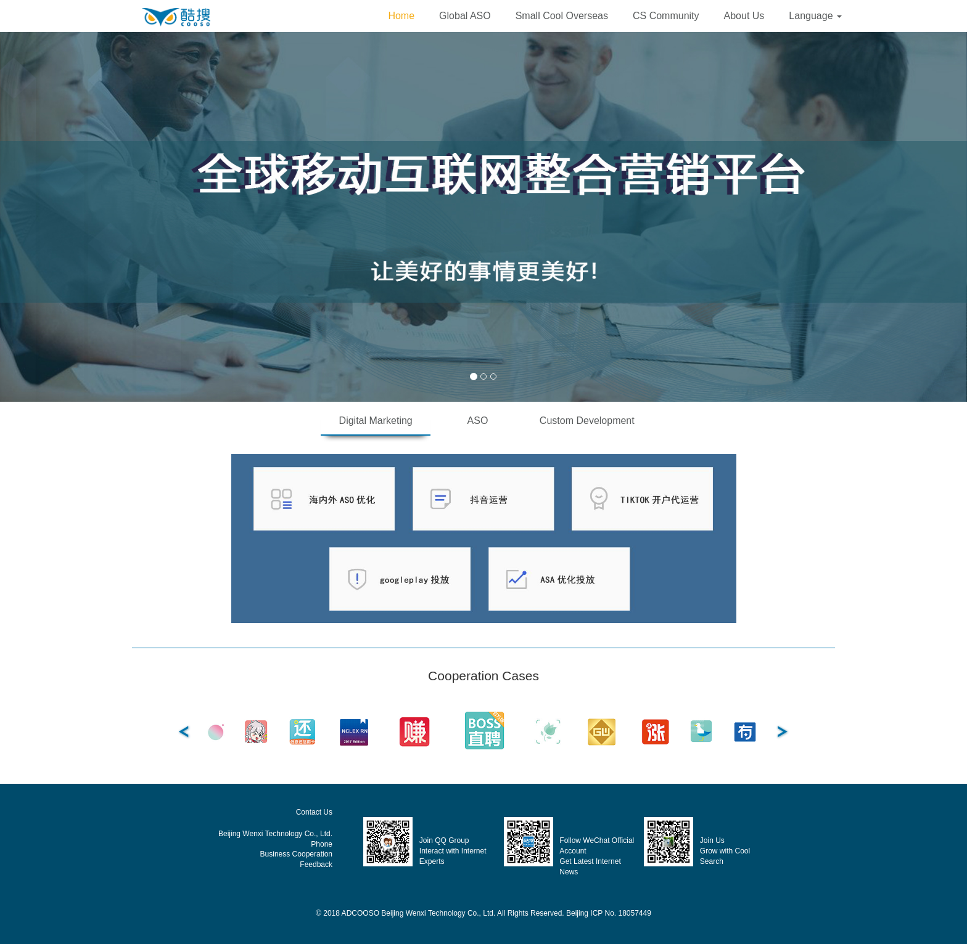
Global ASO (465, 15)
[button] (815, 16)
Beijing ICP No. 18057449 (608, 913)
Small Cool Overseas (562, 15)
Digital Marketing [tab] (376, 420)
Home (401, 15)
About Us (744, 15)
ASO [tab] (477, 420)
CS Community (666, 15)
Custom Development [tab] (587, 420)
